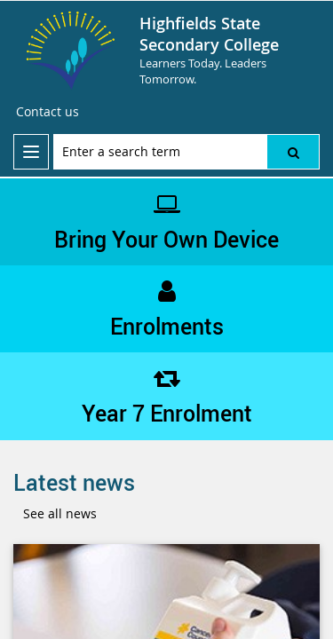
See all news (60, 513)
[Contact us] (47, 112)
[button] (293, 152)
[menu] (31, 152)
